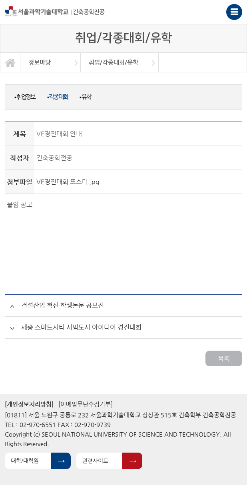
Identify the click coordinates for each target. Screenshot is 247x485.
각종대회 (57, 96)
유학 (85, 96)
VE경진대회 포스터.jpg (68, 182)
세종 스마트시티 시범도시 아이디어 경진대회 (81, 327)
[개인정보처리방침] (29, 404)
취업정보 (24, 96)
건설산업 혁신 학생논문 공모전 (62, 305)
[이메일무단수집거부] (85, 404)
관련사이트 (95, 460)
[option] (50, 62)
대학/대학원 (25, 460)
